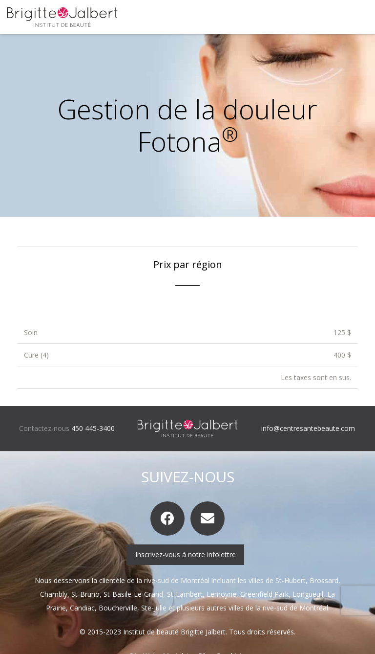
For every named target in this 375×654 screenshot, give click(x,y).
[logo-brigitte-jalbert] (62, 17)
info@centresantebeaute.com (308, 428)
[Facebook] (167, 518)
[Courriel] (207, 518)
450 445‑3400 (93, 428)
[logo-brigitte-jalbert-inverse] (188, 428)
